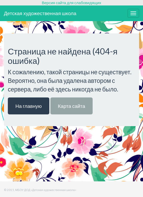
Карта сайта (71, 106)
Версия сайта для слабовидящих (71, 2)
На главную (28, 106)
